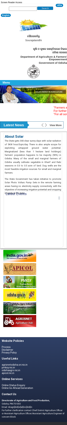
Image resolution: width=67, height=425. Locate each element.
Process (6, 347)
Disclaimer (7, 349)
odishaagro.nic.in (11, 370)
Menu (6, 82)
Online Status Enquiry (13, 385)
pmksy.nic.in (8, 367)
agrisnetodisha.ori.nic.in (14, 364)
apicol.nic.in (8, 373)
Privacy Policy (9, 352)
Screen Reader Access (11, 2)
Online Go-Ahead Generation (17, 388)
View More (56, 125)
